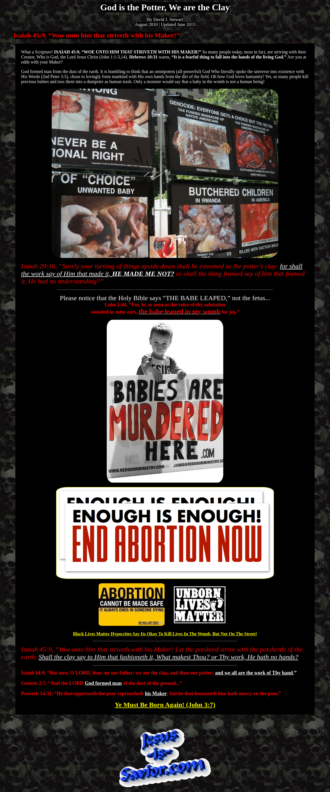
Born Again (165, 704)
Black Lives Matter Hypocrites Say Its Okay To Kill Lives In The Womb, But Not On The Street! (165, 633)
